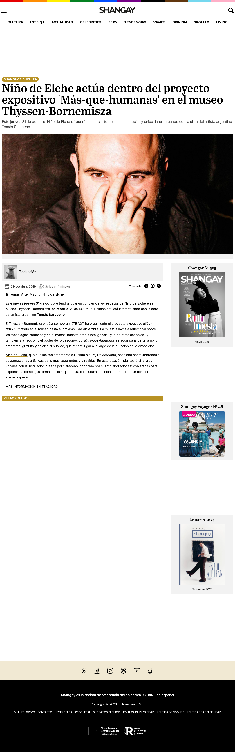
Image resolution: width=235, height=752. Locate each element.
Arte (24, 294)
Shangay (11, 79)
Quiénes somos (24, 712)
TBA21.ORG (50, 386)
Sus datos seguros (107, 712)
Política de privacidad (138, 712)
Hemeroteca (63, 712)
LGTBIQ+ (37, 22)
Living (222, 22)
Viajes (159, 22)
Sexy (113, 22)
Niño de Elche (53, 294)
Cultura (15, 22)
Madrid (35, 294)
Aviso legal (83, 712)
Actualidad (62, 22)
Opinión (179, 22)
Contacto (44, 712)
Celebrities (90, 22)
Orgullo (201, 22)
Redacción (28, 272)
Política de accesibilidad (204, 712)
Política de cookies (170, 712)
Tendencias (135, 22)
